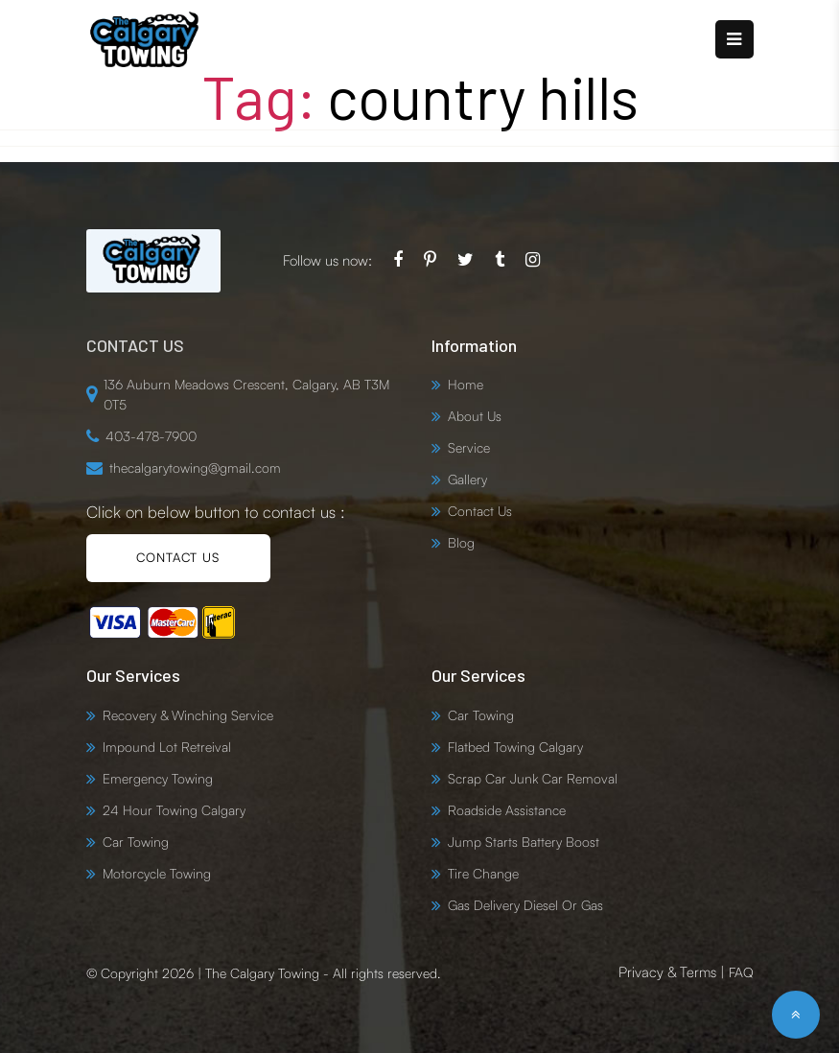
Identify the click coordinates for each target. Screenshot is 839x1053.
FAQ (741, 972)
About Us (474, 416)
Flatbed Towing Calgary (515, 746)
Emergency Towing (158, 778)
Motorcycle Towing (157, 873)
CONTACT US (178, 557)
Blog (461, 542)
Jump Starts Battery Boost (523, 841)
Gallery (467, 479)
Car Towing (136, 841)
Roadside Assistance (507, 810)
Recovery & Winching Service (188, 715)
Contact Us (480, 511)
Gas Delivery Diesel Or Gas (525, 905)
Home (465, 384)
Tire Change (483, 873)
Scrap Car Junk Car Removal (533, 778)
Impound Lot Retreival (167, 746)
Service (469, 447)
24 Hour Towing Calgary (174, 810)
